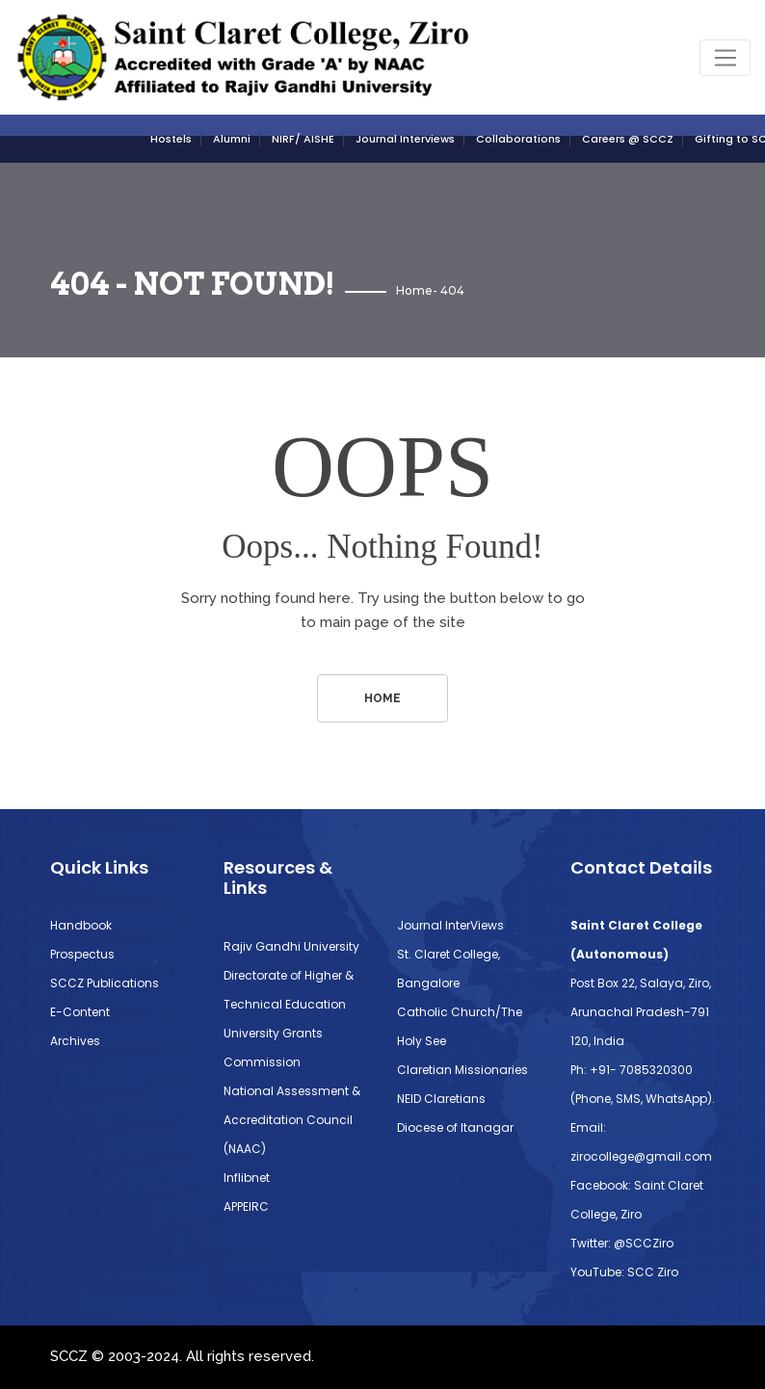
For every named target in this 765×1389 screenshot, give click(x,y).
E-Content (80, 1012)
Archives (75, 1041)
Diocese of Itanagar (455, 1127)
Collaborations (518, 138)
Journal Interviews (405, 138)
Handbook (81, 925)
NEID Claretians (441, 1098)
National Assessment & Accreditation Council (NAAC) (292, 1120)
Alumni (232, 138)
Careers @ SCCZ (627, 138)
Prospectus (82, 954)
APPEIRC (246, 1206)
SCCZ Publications (104, 983)
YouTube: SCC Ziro (624, 1272)
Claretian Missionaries (462, 1069)
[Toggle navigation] (725, 57)
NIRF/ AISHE (303, 138)
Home (414, 290)
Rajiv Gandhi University (291, 946)
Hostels (171, 138)
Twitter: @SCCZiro (621, 1243)
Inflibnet (247, 1177)
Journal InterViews (450, 925)
